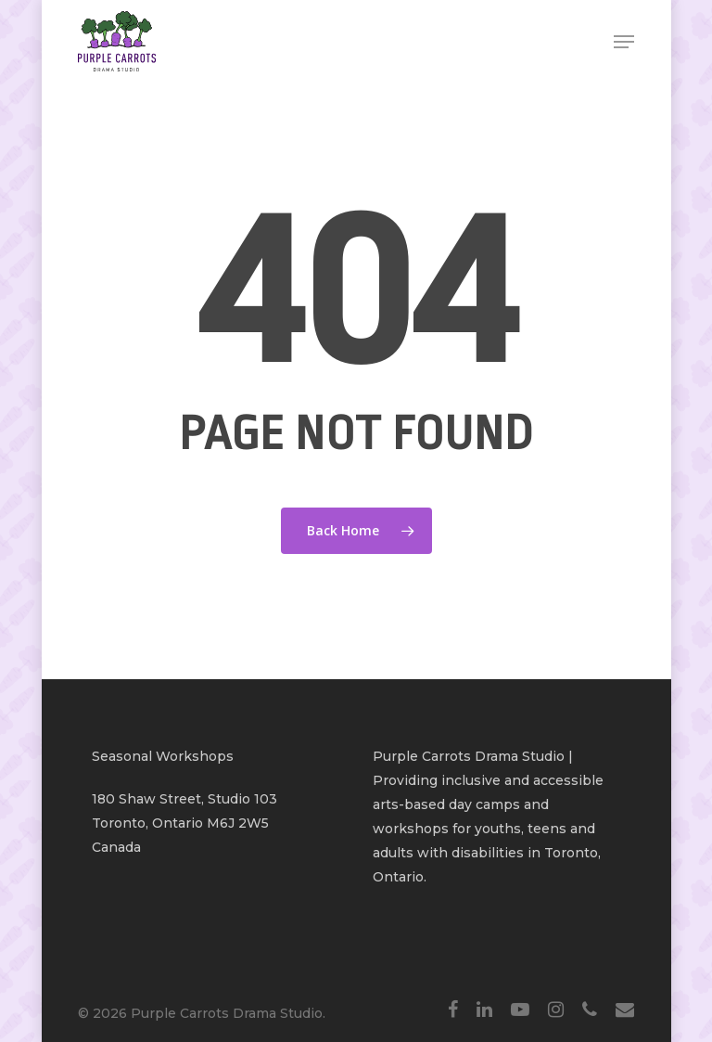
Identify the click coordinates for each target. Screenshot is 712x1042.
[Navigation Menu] (624, 41)
